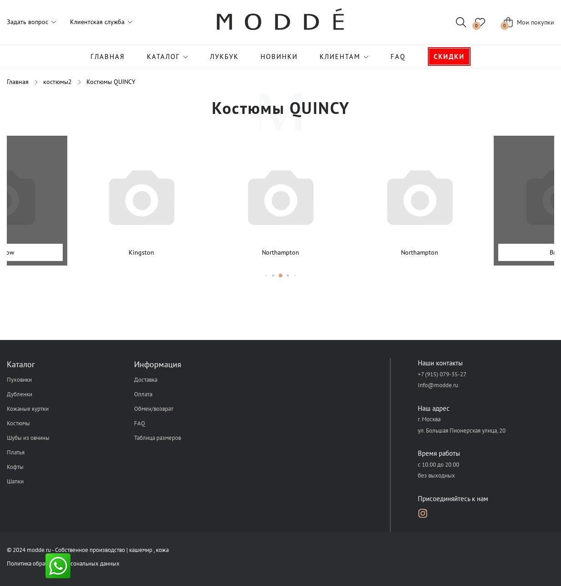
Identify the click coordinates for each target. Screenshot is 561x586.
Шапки (15, 481)
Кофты (15, 467)
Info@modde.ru (438, 385)
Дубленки (19, 394)
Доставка (145, 380)
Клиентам (340, 56)
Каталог (163, 56)
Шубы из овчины (28, 438)
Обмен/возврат (153, 409)
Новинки (279, 56)
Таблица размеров (157, 438)
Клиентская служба (97, 22)
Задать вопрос (27, 22)
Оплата (143, 394)
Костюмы (18, 423)
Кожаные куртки (28, 409)
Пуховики (19, 380)
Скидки (449, 56)
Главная (107, 56)
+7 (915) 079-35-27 (442, 374)
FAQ (398, 56)
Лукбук (224, 56)
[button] (266, 275)
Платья (16, 452)
